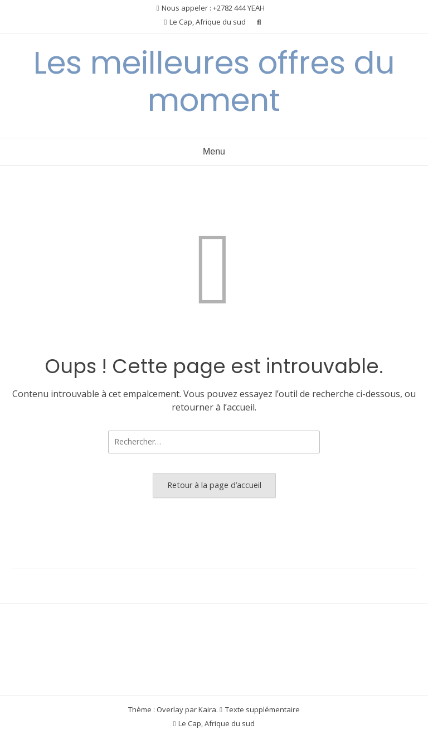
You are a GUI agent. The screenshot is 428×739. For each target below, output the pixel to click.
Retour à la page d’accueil (214, 485)
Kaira (207, 709)
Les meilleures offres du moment (214, 81)
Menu (214, 151)
